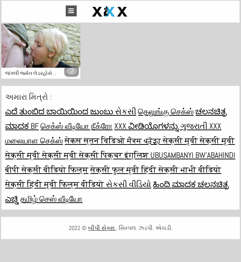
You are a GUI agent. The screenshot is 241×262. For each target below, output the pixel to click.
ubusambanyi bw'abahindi (192, 155)
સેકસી (125, 111)
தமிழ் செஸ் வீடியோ (51, 199)
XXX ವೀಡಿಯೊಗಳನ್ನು (147, 126)
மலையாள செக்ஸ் (34, 140)
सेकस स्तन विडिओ (96, 140)
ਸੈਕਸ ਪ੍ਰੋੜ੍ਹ (145, 140)
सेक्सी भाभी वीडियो (189, 169)
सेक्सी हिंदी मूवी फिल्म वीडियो (55, 184)
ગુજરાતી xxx (200, 126)
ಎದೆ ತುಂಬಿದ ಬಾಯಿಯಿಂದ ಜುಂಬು (60, 111)
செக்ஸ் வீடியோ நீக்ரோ (76, 126)
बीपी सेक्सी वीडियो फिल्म (46, 169)
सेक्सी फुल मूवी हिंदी (124, 169)
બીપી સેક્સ (102, 228)
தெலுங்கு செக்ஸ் (166, 111)
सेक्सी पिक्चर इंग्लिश (114, 155)
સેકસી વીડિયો (128, 184)
